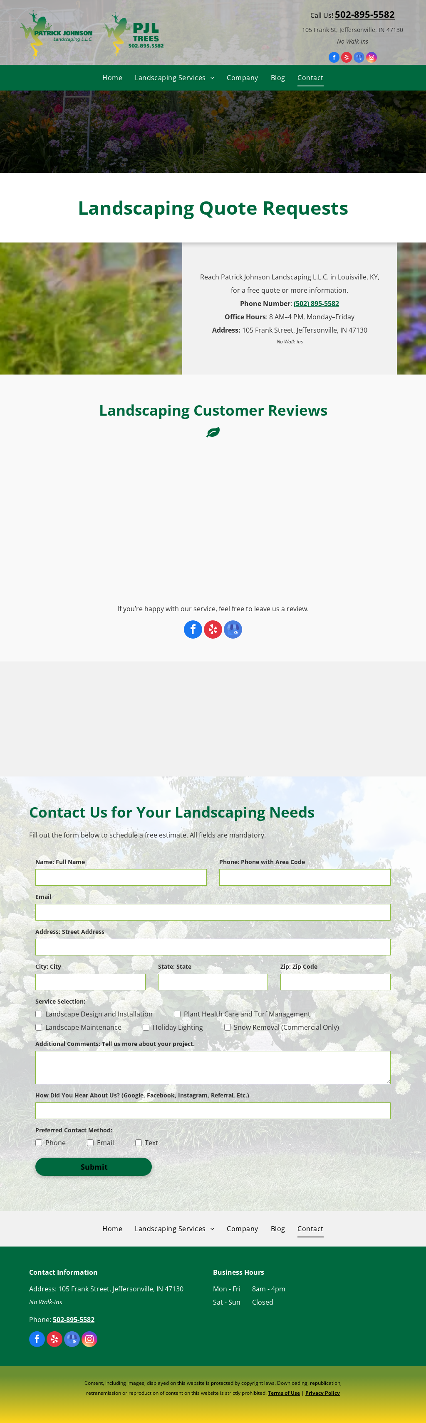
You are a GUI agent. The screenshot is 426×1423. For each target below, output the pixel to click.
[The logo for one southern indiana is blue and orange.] (303, 719)
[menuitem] (112, 77)
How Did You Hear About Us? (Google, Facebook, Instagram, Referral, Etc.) (142, 1095)
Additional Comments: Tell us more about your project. (115, 1044)
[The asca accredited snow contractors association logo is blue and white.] (243, 719)
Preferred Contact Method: (73, 1130)
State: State (174, 966)
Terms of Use (284, 1392)
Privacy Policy (322, 1392)
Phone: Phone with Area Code (262, 862)
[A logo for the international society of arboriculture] (123, 719)
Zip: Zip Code (298, 966)
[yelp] (346, 58)
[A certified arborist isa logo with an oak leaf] (63, 719)
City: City (48, 966)
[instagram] (371, 58)
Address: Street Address (69, 932)
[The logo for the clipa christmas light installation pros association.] (363, 719)
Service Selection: (60, 1001)
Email (43, 897)
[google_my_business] (359, 58)
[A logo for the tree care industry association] (183, 719)
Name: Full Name (60, 862)
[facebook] (334, 58)
